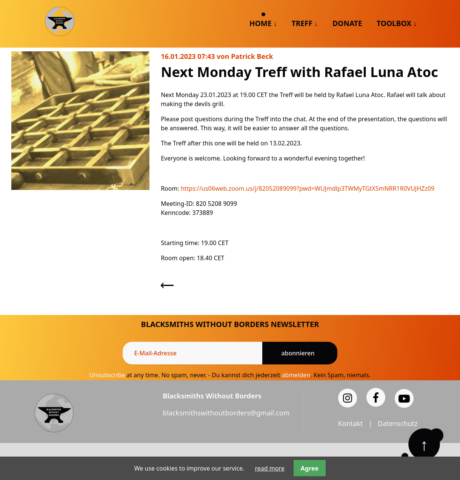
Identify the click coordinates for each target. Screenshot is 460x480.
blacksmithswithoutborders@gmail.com (226, 412)
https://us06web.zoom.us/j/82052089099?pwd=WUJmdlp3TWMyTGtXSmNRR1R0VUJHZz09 (307, 188)
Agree (309, 468)
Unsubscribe (107, 375)
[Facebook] (375, 397)
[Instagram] (347, 398)
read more (269, 468)
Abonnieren (297, 353)
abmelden (296, 375)
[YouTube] (404, 398)
